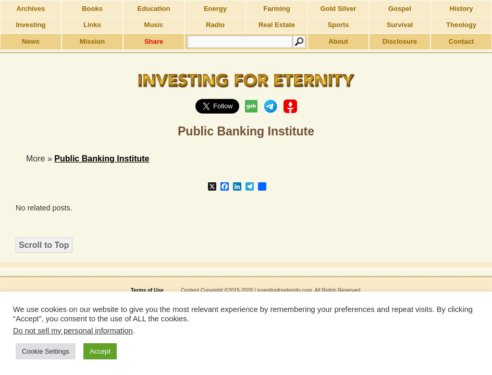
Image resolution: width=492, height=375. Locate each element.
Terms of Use (147, 290)
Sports (338, 25)
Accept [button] (100, 351)
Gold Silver (338, 8)
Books (92, 8)
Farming (276, 8)
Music (154, 25)
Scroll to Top (44, 245)
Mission (92, 41)
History (461, 8)
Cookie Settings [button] (45, 351)
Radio (215, 25)
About (338, 41)
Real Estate (277, 25)
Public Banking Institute (101, 158)
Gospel (399, 8)
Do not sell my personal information (73, 331)
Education (154, 8)
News (31, 41)
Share (153, 41)
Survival (400, 25)
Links (92, 25)
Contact (461, 41)
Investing (30, 25)
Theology (461, 25)
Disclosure (400, 41)
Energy (215, 8)
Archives (31, 8)
